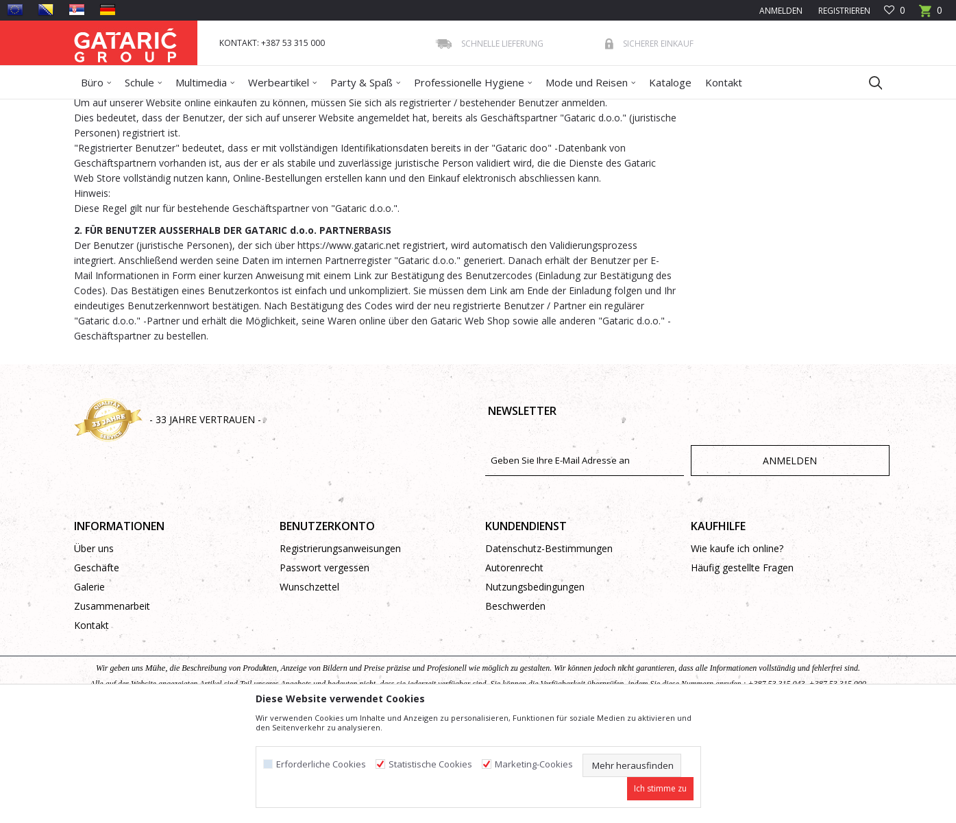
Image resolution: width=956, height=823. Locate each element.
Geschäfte (96, 666)
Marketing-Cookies (534, 764)
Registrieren (843, 10)
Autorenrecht (514, 666)
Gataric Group (102, 108)
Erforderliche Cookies (321, 764)
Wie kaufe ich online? (737, 647)
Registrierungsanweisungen (340, 647)
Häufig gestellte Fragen (742, 666)
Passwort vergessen (324, 666)
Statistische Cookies (430, 764)
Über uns (94, 647)
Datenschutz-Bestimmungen (549, 647)
